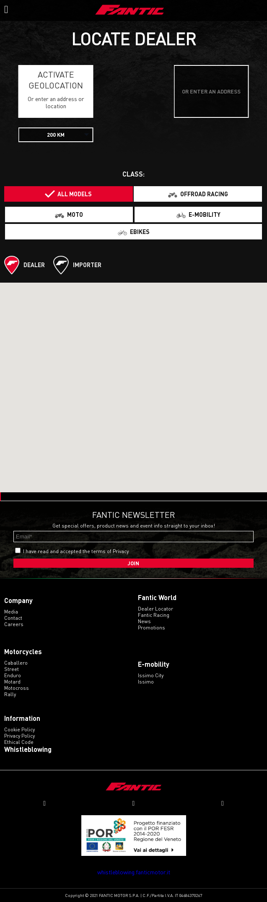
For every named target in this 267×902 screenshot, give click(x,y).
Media (11, 611)
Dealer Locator (155, 609)
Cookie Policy (19, 729)
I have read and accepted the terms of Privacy (76, 551)
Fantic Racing (153, 615)
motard (12, 681)
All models (74, 194)
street (11, 669)
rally (10, 694)
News (144, 621)
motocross (16, 688)
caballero (16, 663)
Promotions (151, 627)
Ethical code (19, 742)
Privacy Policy (19, 736)
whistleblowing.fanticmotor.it (133, 872)
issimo (146, 681)
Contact (13, 618)
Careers (13, 624)
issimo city (150, 675)
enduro (12, 675)
